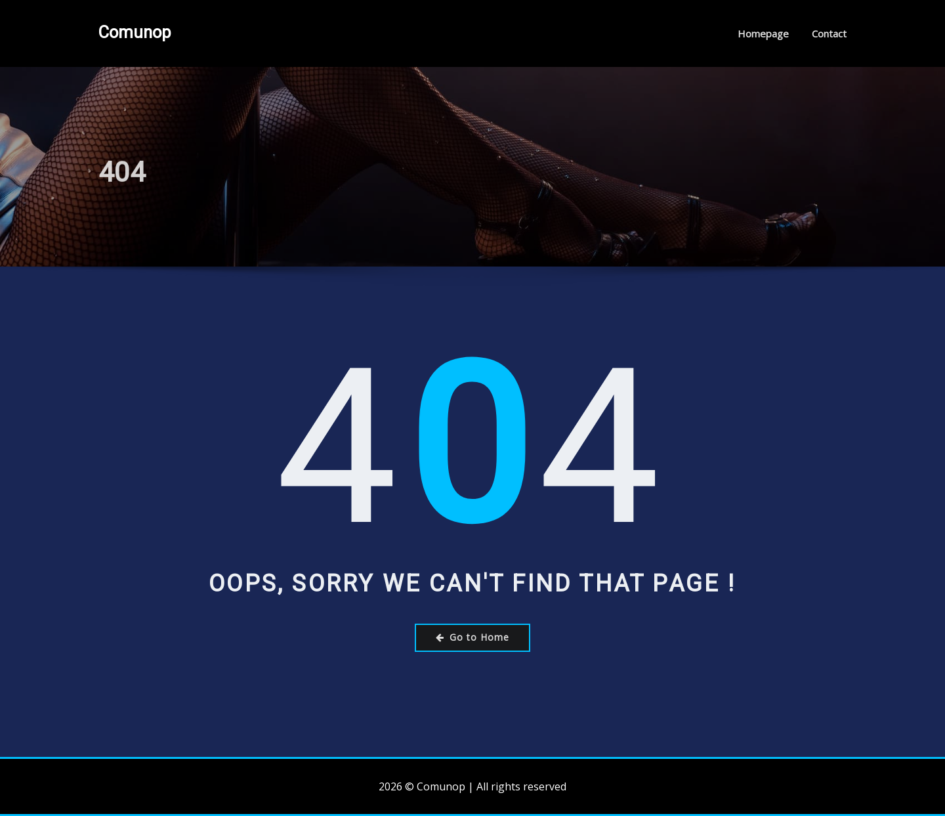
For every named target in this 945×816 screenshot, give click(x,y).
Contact (829, 33)
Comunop (134, 32)
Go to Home (472, 637)
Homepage (763, 33)
